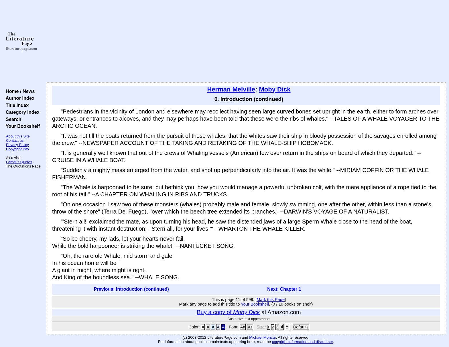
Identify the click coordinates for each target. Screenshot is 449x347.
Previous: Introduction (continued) (131, 289)
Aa (242, 327)
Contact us (14, 140)
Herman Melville (231, 89)
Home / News (19, 91)
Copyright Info (17, 149)
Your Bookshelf (21, 126)
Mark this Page (271, 299)
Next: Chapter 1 (284, 289)
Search (12, 119)
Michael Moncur (262, 337)
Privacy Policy (17, 145)
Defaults (301, 327)
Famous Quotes (19, 162)
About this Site (18, 136)
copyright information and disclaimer (302, 342)
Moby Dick (274, 89)
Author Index (18, 98)
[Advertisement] (246, 41)
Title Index (16, 105)
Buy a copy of (228, 312)
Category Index (21, 112)
